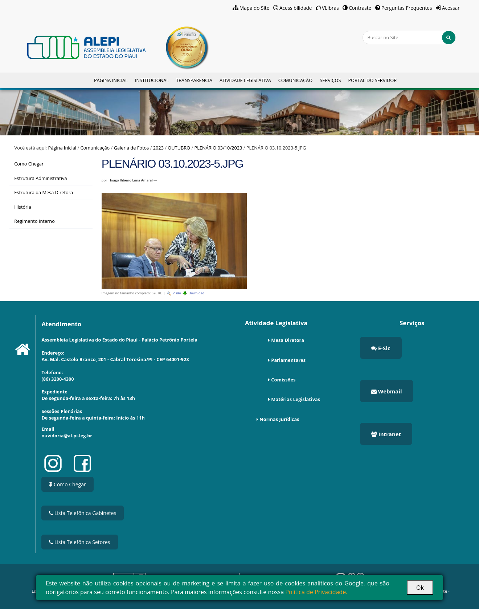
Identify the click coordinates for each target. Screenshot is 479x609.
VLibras (330, 7)
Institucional (152, 80)
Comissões (283, 379)
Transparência (194, 80)
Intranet (386, 434)
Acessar (451, 7)
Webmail (386, 391)
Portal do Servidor (372, 80)
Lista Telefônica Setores (79, 542)
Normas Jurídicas (279, 419)
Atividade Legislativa (245, 80)
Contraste (360, 7)
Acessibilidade (295, 7)
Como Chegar (67, 484)
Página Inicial (111, 80)
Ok (420, 588)
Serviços (330, 80)
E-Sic (380, 348)
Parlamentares (288, 360)
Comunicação (295, 80)
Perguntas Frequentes (406, 7)
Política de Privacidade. (316, 592)
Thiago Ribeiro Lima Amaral (130, 180)
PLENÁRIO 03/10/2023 (218, 147)
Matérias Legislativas (295, 399)
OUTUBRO (179, 147)
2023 (158, 147)
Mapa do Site (254, 7)
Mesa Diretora (287, 340)
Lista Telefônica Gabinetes (82, 513)
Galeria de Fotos (131, 147)
